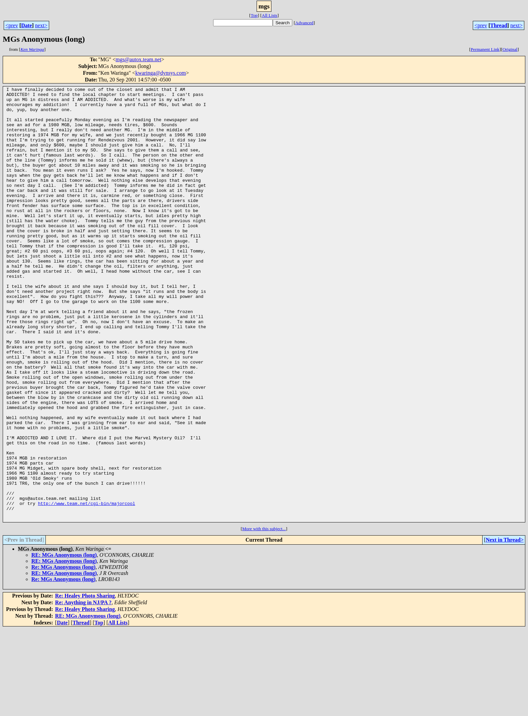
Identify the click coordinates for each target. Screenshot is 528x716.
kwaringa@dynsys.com (160, 73)
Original (509, 49)
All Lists (269, 15)
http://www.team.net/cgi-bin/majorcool (86, 587)
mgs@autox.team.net (138, 59)
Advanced (304, 22)
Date (26, 25)
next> (41, 25)
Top (254, 15)
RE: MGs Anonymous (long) (64, 642)
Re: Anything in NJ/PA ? (83, 689)
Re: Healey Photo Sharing (85, 682)
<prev (11, 25)
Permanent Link (485, 49)
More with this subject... (264, 615)
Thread (498, 25)
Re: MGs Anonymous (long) (63, 654)
